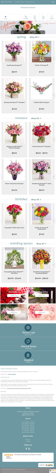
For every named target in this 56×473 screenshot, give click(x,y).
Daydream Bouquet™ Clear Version (41, 184)
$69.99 (14, 234)
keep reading (12, 374)
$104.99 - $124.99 (14, 278)
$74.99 (41, 72)
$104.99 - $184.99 (41, 278)
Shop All (34, 37)
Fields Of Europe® (41, 65)
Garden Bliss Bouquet (41, 102)
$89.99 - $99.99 (41, 153)
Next (53, 58)
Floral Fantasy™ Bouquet (42, 146)
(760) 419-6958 (8, 2)
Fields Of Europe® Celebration (41, 228)
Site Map (34, 472)
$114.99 (14, 190)
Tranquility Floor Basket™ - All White (14, 272)
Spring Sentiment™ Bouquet (14, 102)
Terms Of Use (5, 472)
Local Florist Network (24, 472)
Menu (5, 18)
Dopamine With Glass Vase (14, 228)
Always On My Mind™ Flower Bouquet (14, 147)
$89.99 (14, 153)
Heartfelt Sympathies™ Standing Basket (41, 272)
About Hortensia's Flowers (9, 368)
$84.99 (14, 72)
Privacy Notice (14, 472)
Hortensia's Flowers (28, 7)
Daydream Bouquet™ (14, 65)
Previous (2, 58)
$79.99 (41, 109)
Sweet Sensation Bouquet (14, 183)
